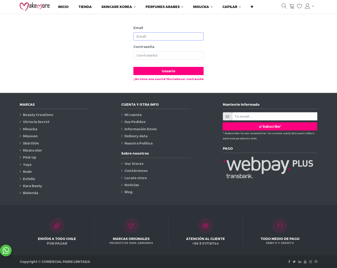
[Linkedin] (299, 262)
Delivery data (136, 136)
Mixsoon (30, 136)
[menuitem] (63, 7)
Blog (128, 192)
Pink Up (29, 157)
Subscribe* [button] (270, 126)
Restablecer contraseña (185, 78)
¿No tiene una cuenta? (150, 78)
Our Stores (134, 164)
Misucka (30, 129)
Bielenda (30, 193)
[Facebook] (289, 262)
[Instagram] (310, 262)
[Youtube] (305, 262)
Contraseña (143, 47)
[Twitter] (294, 262)
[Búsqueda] (284, 7)
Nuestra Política (139, 143)
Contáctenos (136, 171)
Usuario (168, 71)
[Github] (316, 262)
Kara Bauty (32, 186)
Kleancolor (32, 150)
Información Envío (141, 129)
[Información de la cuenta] (309, 6)
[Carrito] (291, 7)
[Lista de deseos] (299, 7)
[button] (252, 7)
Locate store (136, 178)
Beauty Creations (38, 115)
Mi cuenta (133, 115)
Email (138, 28)
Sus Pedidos (135, 122)
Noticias (132, 185)
